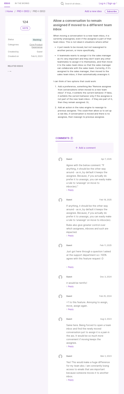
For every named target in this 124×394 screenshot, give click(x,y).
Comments (64, 138)
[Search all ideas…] (80, 3)
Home (9, 11)
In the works (22, 3)
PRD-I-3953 (23, 11)
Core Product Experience (36, 45)
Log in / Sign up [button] (108, 3)
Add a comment (86, 147)
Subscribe (112, 11)
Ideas (7, 3)
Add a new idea (93, 11)
